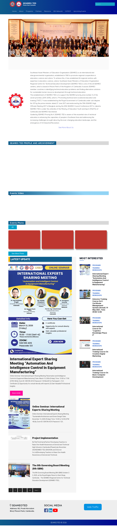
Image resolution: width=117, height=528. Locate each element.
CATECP (68, 11)
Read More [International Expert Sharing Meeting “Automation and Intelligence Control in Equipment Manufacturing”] (16, 393)
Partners (39, 11)
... (24, 490)
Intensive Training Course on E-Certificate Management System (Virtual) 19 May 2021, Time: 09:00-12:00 (100, 305)
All (13, 227)
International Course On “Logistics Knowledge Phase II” (99, 330)
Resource (47, 11)
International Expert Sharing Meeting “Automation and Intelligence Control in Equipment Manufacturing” (38, 365)
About (21, 11)
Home (14, 11)
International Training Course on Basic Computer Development (100, 374)
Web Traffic (93, 507)
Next (37, 490)
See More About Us (66, 127)
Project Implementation (45, 438)
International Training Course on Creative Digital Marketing (100, 353)
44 (30, 490)
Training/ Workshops (97, 269)
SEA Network (58, 11)
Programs (29, 11)
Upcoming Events (79, 11)
